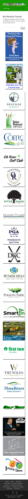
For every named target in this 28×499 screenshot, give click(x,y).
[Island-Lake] (14, 225)
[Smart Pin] (14, 321)
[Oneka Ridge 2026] (14, 186)
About (12, 481)
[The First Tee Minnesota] (14, 359)
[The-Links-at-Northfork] (14, 436)
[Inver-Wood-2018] (14, 205)
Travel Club (9, 488)
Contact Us (17, 488)
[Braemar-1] (14, 110)
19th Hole (18, 481)
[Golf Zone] (14, 416)
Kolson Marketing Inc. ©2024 (15, 496)
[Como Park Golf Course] (14, 148)
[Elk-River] (14, 167)
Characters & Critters (16, 485)
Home (7, 481)
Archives (7, 485)
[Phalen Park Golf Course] (14, 301)
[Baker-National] (14, 129)
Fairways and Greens (18, 487)
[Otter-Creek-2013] (14, 455)
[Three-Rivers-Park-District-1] (14, 397)
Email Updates (7, 487)
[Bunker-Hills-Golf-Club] (14, 282)
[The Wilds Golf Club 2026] (14, 378)
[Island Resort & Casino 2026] (14, 340)
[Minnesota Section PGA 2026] (14, 244)
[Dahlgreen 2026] (14, 263)
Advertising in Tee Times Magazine (13, 483)
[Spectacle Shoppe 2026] (14, 474)
